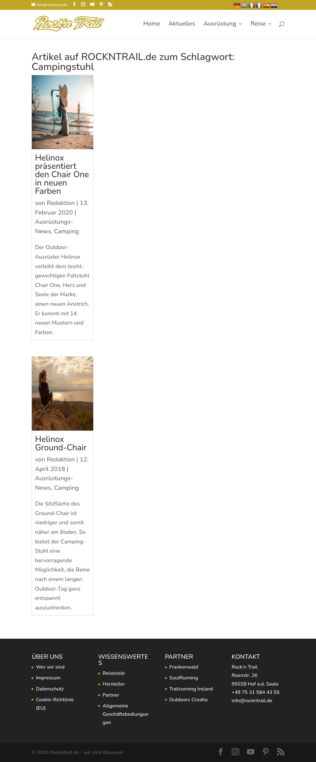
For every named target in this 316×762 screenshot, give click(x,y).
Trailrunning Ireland (191, 689)
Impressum (48, 677)
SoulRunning (183, 677)
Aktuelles (181, 25)
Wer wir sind (50, 667)
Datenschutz (50, 689)
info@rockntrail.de (252, 700)
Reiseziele (113, 673)
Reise (258, 25)
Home (151, 25)
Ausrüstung (219, 25)
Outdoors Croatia (188, 699)
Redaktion (61, 203)
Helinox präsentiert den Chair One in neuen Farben (62, 174)
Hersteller (113, 684)
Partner (110, 695)
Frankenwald (183, 667)
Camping (66, 231)
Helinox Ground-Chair (60, 443)
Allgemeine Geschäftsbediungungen (125, 714)
